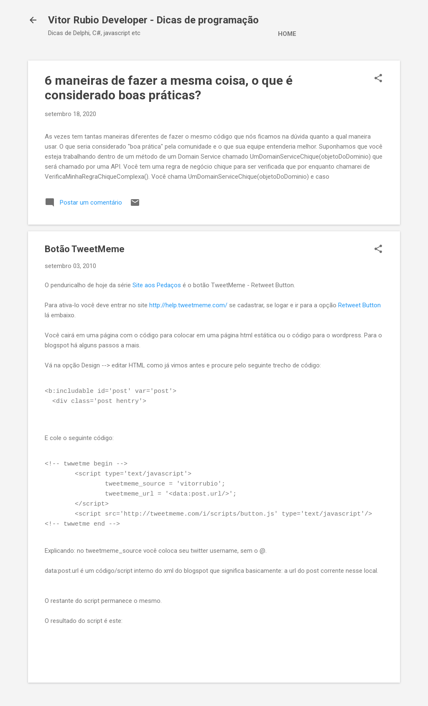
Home (287, 34)
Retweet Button (359, 305)
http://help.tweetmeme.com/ (188, 305)
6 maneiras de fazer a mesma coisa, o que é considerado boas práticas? (169, 87)
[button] (378, 79)
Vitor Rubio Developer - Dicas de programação (153, 20)
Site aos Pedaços (156, 285)
